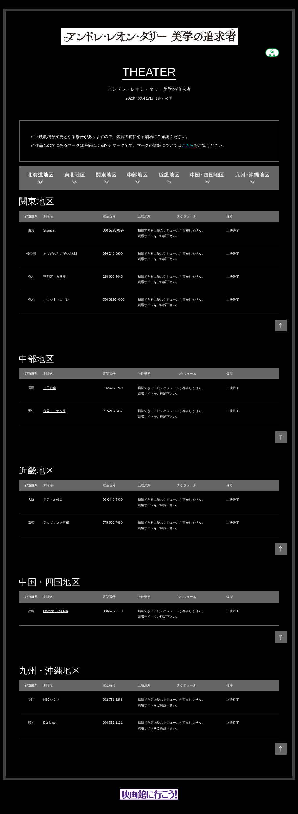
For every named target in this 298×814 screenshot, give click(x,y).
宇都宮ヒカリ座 (54, 276)
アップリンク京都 (56, 522)
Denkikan (50, 722)
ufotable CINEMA (55, 611)
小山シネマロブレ (56, 299)
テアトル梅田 (53, 499)
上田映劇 (49, 388)
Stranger (49, 230)
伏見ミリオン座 (54, 411)
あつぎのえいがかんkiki (60, 253)
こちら (188, 145)
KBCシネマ (51, 699)
